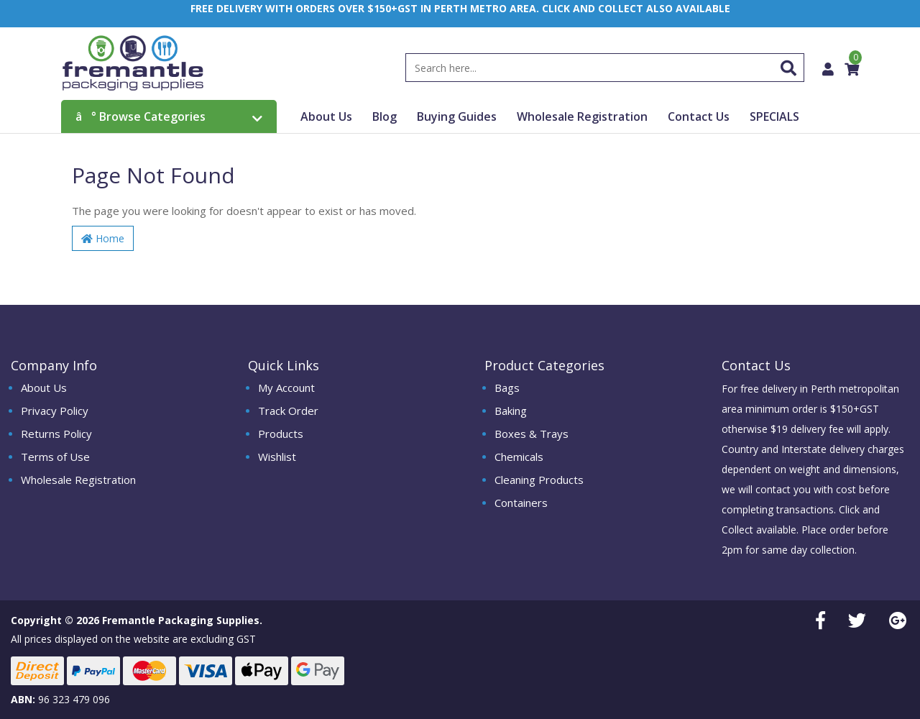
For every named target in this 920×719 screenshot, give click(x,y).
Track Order (288, 410)
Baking (510, 410)
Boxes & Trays (531, 433)
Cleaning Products (539, 479)
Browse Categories (168, 116)
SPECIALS (774, 116)
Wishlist (277, 456)
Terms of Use (55, 456)
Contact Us (699, 116)
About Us (326, 116)
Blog (384, 116)
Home (102, 238)
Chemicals (518, 456)
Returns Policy (56, 433)
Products (280, 433)
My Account (286, 387)
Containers (521, 502)
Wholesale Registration (582, 116)
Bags (507, 387)
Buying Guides (457, 116)
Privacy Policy (54, 410)
